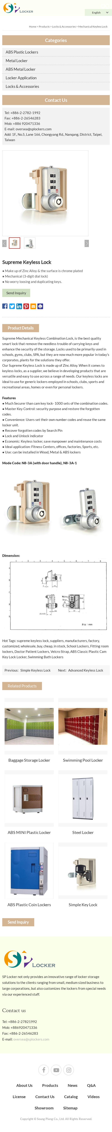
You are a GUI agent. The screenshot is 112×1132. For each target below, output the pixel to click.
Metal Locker (17, 60)
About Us (24, 1085)
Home (32, 26)
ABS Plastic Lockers (22, 52)
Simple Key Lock (83, 904)
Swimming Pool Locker (83, 760)
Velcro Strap (60, 651)
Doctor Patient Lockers (32, 651)
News (72, 1085)
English (94, 13)
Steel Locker (83, 832)
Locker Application (21, 77)
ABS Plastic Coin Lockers (29, 904)
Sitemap (70, 1108)
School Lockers (78, 646)
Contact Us (44, 1096)
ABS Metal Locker (21, 69)
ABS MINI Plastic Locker (29, 832)
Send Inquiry (16, 293)
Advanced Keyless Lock (85, 670)
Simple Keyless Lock (35, 670)
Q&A (91, 1085)
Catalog (71, 1096)
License (19, 1096)
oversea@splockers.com (33, 129)
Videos (94, 1096)
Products (44, 26)
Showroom (44, 1108)
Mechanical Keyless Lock (92, 26)
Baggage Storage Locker (29, 760)
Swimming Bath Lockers (45, 657)
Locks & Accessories (64, 26)
